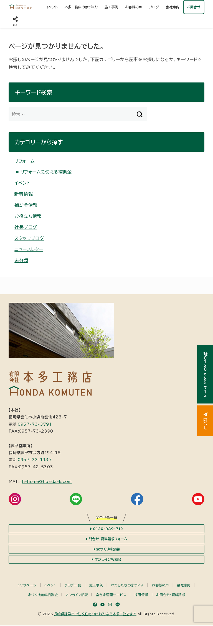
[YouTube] (102, 605)
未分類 (21, 260)
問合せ (205, 421)
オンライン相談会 (106, 560)
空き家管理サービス (111, 595)
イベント (52, 7)
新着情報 (23, 194)
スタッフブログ (29, 238)
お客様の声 (133, 7)
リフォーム (24, 161)
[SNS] (15, 21)
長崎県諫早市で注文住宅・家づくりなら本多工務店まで (95, 614)
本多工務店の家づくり (81, 7)
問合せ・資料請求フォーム (106, 539)
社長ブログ (25, 227)
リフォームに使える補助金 (46, 172)
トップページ (26, 585)
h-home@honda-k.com (47, 481)
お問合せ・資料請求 (170, 595)
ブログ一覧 (72, 585)
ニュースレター (28, 249)
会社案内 (173, 7)
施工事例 (111, 7)
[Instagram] (110, 605)
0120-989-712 (106, 529)
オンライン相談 (77, 595)
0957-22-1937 (35, 460)
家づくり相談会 (106, 549)
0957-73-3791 (35, 424)
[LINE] (117, 605)
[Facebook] (95, 605)
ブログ (154, 7)
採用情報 (141, 595)
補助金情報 (25, 205)
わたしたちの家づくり (127, 585)
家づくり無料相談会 (43, 595)
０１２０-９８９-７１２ (205, 374)
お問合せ (194, 7)
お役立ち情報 (27, 216)
